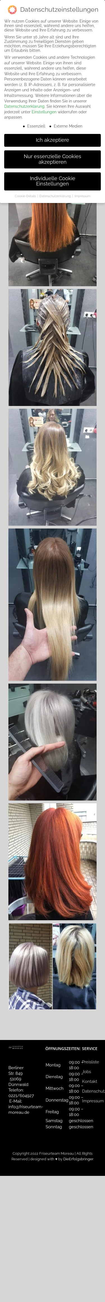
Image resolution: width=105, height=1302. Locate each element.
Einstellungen (44, 112)
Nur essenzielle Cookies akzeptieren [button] (52, 159)
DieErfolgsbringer (78, 1159)
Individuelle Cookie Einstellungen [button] (52, 181)
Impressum (93, 1100)
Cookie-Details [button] (26, 196)
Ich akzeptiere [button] (52, 140)
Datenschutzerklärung (24, 106)
